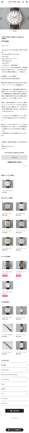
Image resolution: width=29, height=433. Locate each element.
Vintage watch (5, 370)
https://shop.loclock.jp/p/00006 (11, 78)
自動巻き (3, 389)
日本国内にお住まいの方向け (14, 162)
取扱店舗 (3, 365)
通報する (25, 166)
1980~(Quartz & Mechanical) (9, 374)
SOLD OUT (4, 403)
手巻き (2, 384)
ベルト (2, 393)
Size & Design (5, 379)
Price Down (4, 398)
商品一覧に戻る (14, 411)
